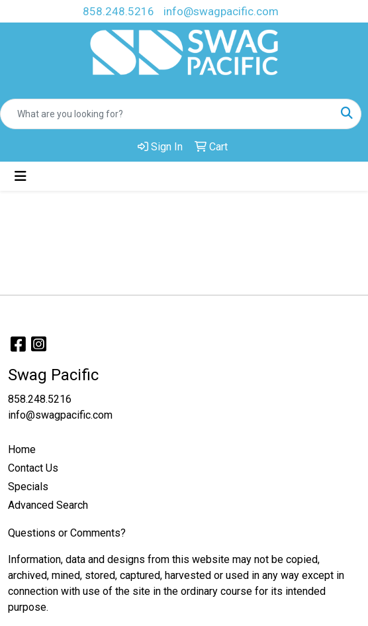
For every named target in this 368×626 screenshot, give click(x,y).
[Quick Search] (167, 114)
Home (22, 449)
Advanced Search (48, 505)
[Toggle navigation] (20, 176)
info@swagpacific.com (221, 11)
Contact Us (33, 468)
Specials (28, 486)
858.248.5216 (118, 11)
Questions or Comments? (67, 533)
